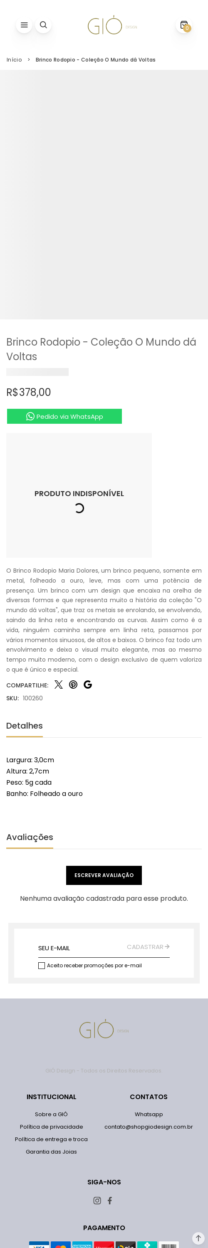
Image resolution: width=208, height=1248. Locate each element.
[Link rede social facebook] (110, 1201)
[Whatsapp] (148, 1114)
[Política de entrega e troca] (51, 1139)
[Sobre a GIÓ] (51, 1114)
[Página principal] (112, 25)
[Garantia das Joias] (51, 1152)
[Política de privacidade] (51, 1127)
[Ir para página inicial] (14, 60)
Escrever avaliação (104, 875)
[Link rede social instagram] (98, 1201)
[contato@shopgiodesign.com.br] (148, 1127)
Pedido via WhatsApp (70, 416)
